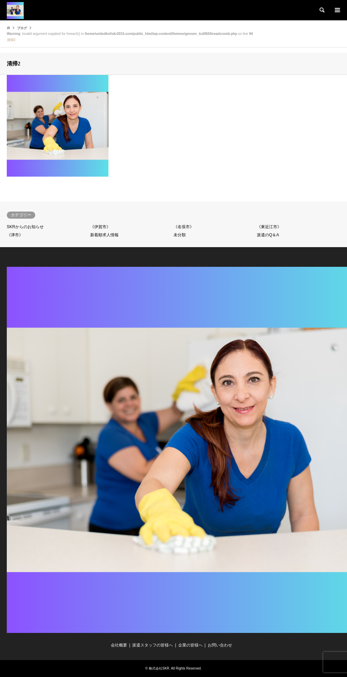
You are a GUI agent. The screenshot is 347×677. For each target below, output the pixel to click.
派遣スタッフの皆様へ (152, 645)
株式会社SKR (159, 668)
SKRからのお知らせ (25, 226)
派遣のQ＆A (268, 235)
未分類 (180, 235)
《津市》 (15, 235)
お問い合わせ (220, 645)
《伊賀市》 (100, 226)
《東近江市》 (269, 226)
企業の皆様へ (190, 645)
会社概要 (119, 645)
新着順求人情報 (104, 235)
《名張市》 (184, 226)
